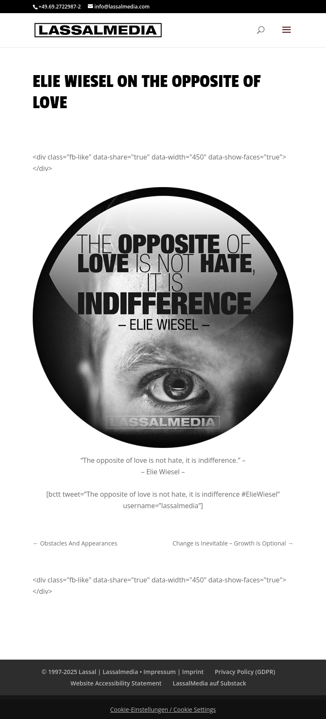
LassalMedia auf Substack (209, 683)
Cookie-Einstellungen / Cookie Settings (163, 709)
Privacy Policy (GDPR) (245, 672)
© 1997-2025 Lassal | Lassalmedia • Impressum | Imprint (123, 672)
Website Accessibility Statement (116, 683)
